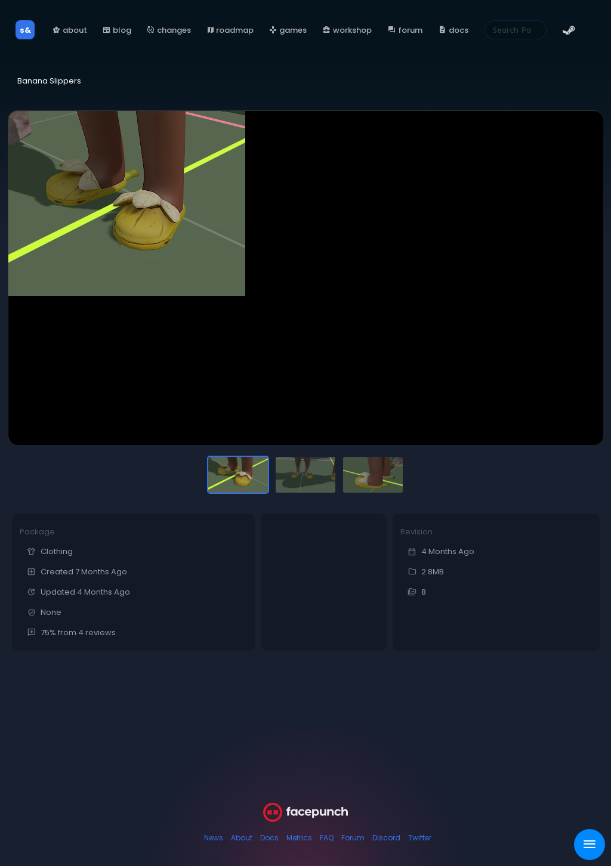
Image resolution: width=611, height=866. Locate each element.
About (241, 838)
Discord (386, 838)
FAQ (327, 838)
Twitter (419, 838)
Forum (353, 838)
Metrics (299, 838)
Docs (269, 838)
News (213, 838)
